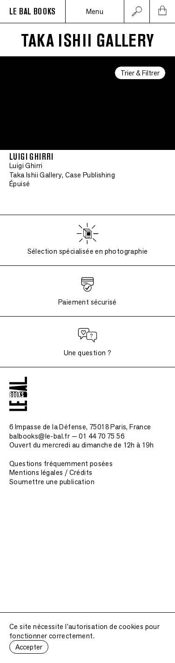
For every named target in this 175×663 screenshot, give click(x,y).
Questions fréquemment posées (61, 463)
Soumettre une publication (51, 481)
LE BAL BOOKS (32, 11)
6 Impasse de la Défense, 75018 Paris (80, 426)
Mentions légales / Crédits (50, 472)
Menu (95, 11)
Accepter (28, 647)
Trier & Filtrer (140, 72)
